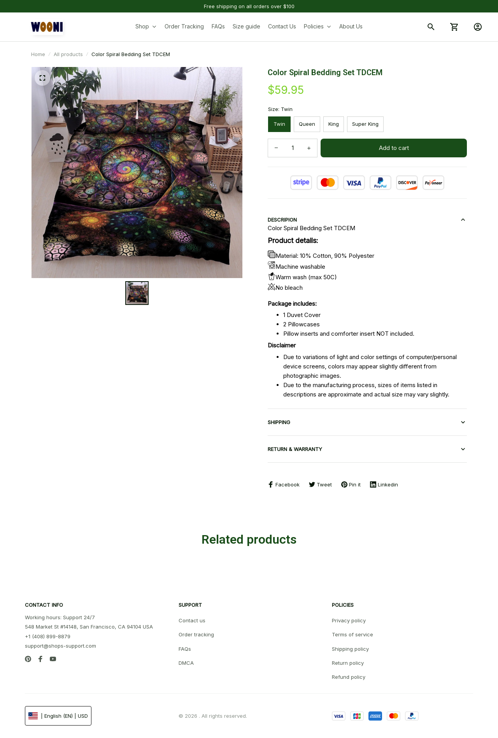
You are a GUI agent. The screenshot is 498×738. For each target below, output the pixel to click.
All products (68, 54)
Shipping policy (350, 649)
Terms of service (352, 634)
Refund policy (348, 677)
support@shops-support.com (60, 646)
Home (38, 54)
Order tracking (196, 634)
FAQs (185, 649)
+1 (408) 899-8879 (47, 636)
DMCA (186, 663)
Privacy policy (349, 620)
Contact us (192, 620)
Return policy (348, 663)
